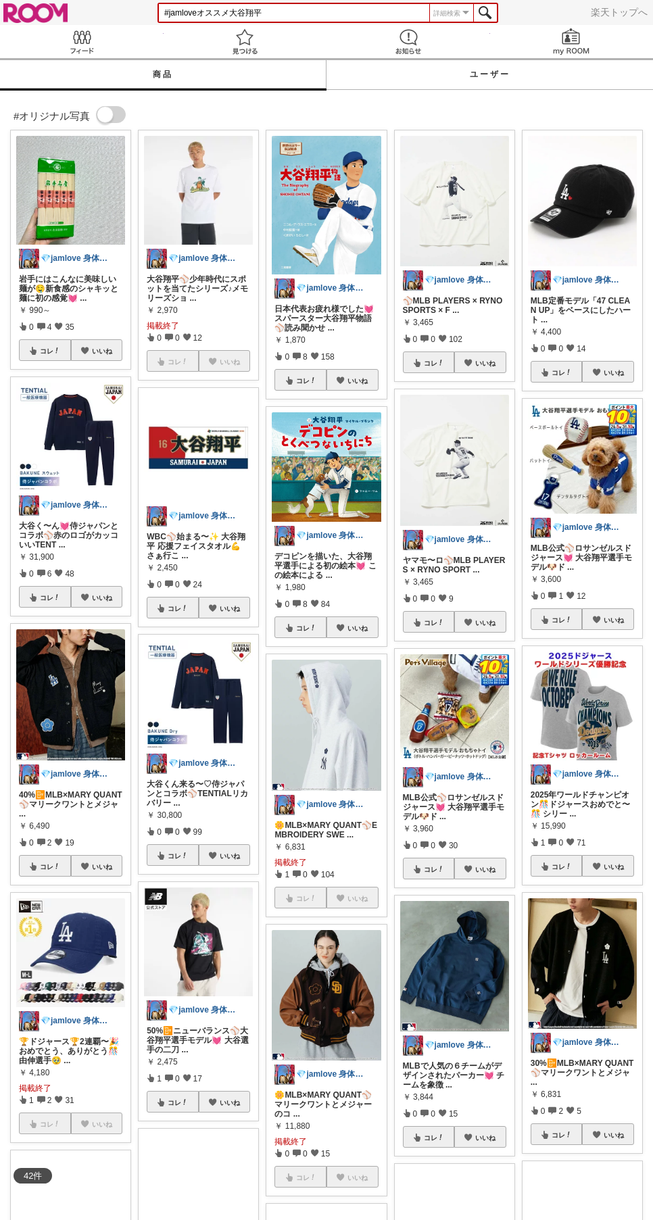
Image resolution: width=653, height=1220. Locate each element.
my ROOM (572, 41)
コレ (50, 350)
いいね (102, 350)
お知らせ (408, 41)
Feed (82, 41)
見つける (245, 41)
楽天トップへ (619, 12)
